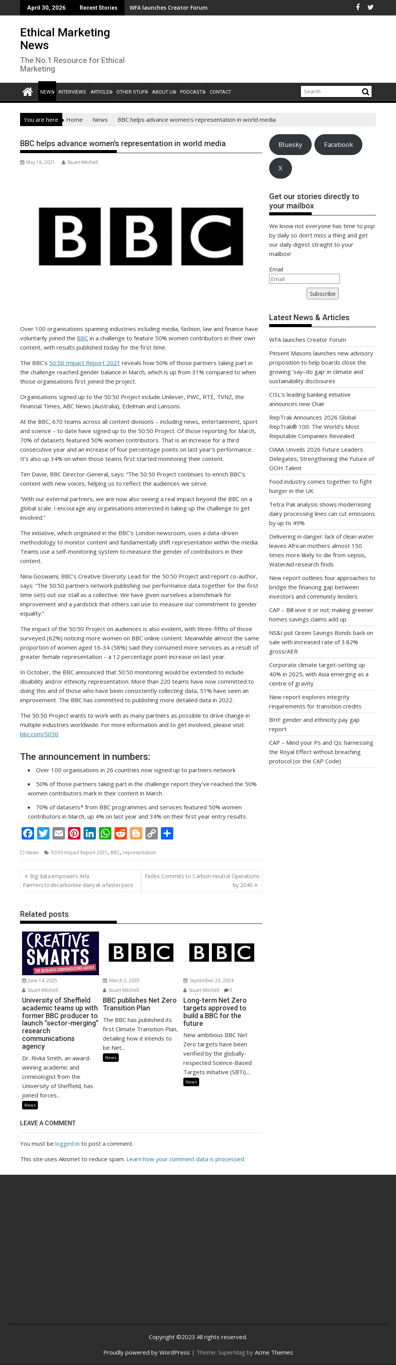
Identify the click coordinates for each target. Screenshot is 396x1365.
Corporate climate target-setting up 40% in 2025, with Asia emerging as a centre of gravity (319, 674)
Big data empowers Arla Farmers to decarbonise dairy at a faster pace (78, 880)
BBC (82, 338)
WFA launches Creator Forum (307, 339)
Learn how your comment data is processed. (185, 1159)
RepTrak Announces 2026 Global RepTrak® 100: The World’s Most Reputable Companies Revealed (314, 426)
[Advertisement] (77, 1258)
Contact (220, 92)
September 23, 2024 (208, 980)
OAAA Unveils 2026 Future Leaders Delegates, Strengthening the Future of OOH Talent (321, 458)
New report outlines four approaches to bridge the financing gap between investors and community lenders (322, 587)
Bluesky (290, 144)
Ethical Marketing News (65, 39)
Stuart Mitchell (80, 162)
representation (139, 852)
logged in (67, 1143)
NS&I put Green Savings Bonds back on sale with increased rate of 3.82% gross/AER (321, 642)
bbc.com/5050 (39, 734)
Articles (101, 92)
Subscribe (323, 293)
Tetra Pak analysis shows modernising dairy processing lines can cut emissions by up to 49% (322, 513)
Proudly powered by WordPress (146, 1352)
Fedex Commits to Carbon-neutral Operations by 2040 (202, 880)
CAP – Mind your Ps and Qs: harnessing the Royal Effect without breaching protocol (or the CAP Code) (321, 752)
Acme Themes (274, 1352)
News (47, 92)
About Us (164, 92)
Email (276, 269)
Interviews (72, 92)
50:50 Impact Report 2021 (84, 363)
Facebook (338, 144)
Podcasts (192, 92)
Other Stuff (132, 92)
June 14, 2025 (39, 980)
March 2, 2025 (121, 980)
